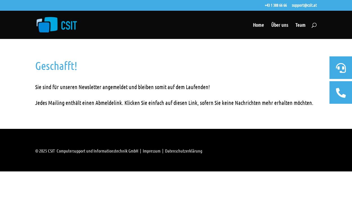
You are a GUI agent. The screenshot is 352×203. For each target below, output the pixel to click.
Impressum (152, 150)
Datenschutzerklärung (183, 150)
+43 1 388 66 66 (276, 5)
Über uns (279, 25)
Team (300, 25)
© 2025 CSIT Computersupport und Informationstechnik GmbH (86, 150)
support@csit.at (304, 5)
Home (258, 25)
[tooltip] (340, 67)
